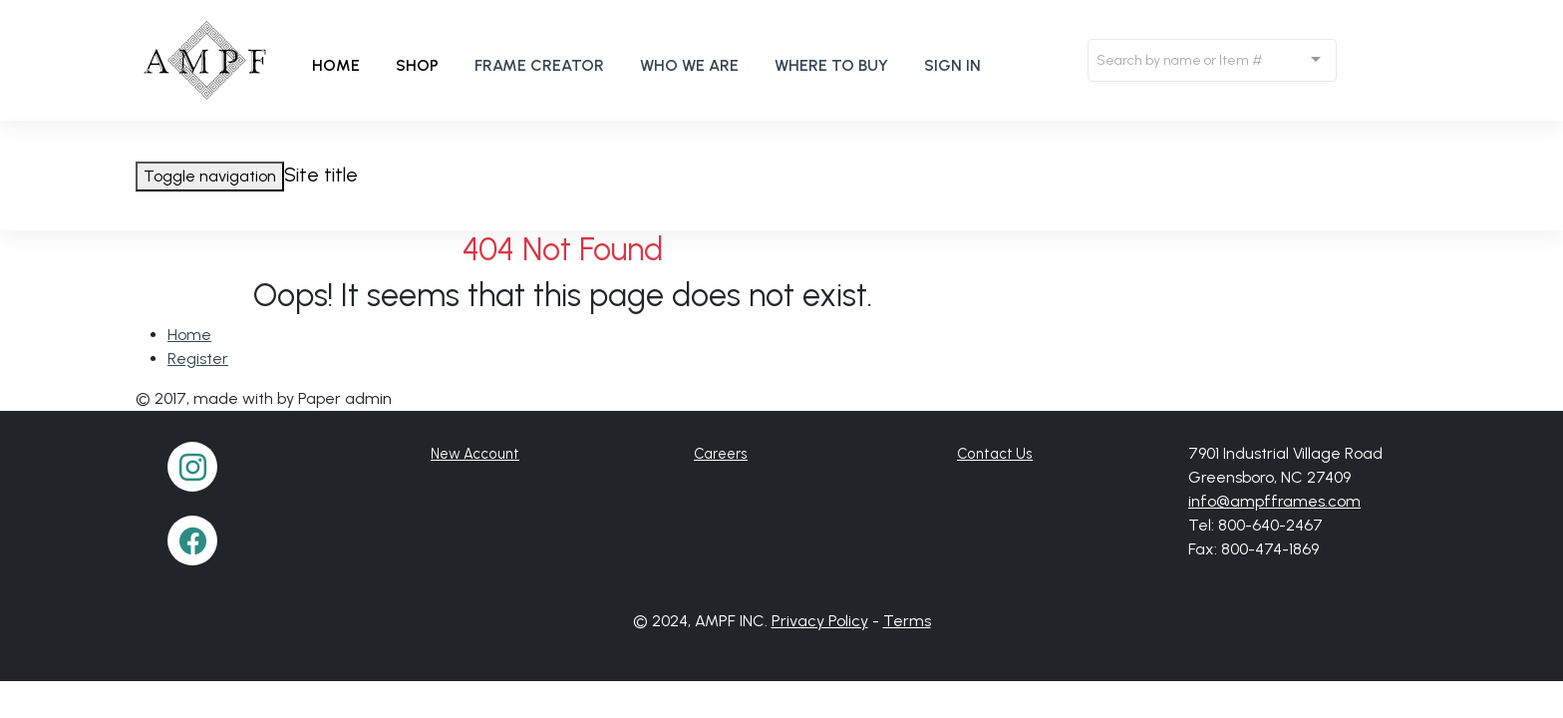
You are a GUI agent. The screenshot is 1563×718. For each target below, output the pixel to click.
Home (336, 65)
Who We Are (689, 65)
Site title (321, 174)
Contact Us (995, 454)
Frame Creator (539, 65)
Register (197, 358)
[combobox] (1212, 60)
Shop (417, 65)
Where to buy (831, 65)
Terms (907, 620)
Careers (721, 454)
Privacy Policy (820, 620)
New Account (475, 454)
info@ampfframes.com (1274, 501)
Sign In (952, 65)
